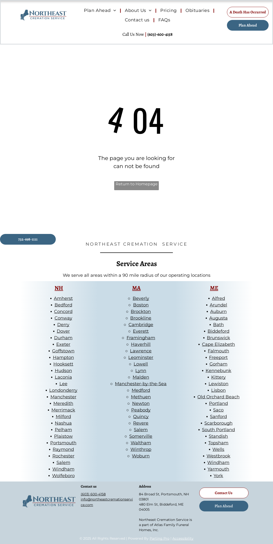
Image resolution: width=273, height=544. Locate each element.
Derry (63, 324)
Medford (141, 390)
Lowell (141, 364)
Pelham (63, 429)
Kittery (218, 377)
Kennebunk (218, 370)
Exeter (63, 344)
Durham (63, 337)
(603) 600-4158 (93, 494)
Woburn (141, 456)
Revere (140, 423)
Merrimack (63, 410)
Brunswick (218, 337)
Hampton (63, 357)
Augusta (218, 318)
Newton (141, 403)
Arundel (218, 305)
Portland (218, 403)
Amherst (63, 298)
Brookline (140, 318)
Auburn (218, 311)
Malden (141, 377)
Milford (63, 416)
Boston (141, 305)
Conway (63, 318)
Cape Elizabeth (218, 344)
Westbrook (218, 456)
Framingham (141, 337)
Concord (63, 311)
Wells (218, 449)
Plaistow (63, 436)
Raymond (63, 449)
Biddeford (218, 331)
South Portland (218, 429)
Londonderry (63, 390)
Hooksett (63, 364)
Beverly (141, 298)
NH (59, 288)
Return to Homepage (137, 184)
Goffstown (63, 351)
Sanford (218, 416)
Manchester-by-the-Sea (141, 383)
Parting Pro (159, 538)
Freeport (218, 357)
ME (214, 288)
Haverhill (141, 344)
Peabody (141, 410)
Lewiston (218, 383)
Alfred (218, 298)
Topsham (218, 443)
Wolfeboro (63, 475)
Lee (63, 383)
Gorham (218, 364)
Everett (141, 331)
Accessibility (182, 538)
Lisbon (218, 390)
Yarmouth (218, 469)
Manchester (63, 397)
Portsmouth (63, 443)
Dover (63, 331)
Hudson (63, 370)
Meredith (63, 403)
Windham (63, 469)
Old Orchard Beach (218, 397)
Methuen (141, 397)
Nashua (63, 423)
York (218, 475)
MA (136, 288)
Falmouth (218, 351)
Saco (218, 410)
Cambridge (140, 324)
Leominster (140, 357)
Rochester (63, 456)
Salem (63, 462)
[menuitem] (100, 10)
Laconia (63, 377)
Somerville (140, 436)
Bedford (63, 305)
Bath (218, 324)
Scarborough (218, 423)
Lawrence (141, 351)
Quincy (141, 416)
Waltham (141, 443)
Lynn (140, 370)
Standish (218, 436)
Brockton (141, 311)
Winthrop (140, 449)
